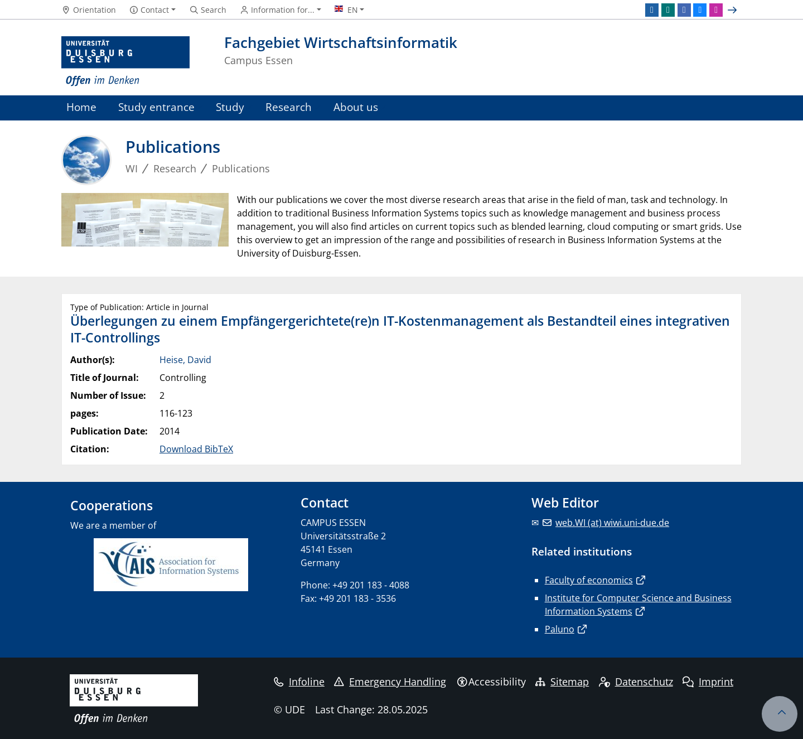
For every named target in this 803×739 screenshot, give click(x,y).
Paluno (559, 629)
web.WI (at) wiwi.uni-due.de (612, 522)
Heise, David (185, 360)
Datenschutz (636, 681)
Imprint (708, 681)
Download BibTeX (196, 449)
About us (355, 106)
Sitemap (562, 681)
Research (288, 106)
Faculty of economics (589, 580)
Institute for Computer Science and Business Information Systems (638, 604)
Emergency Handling (390, 681)
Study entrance (156, 106)
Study (230, 106)
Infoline (299, 681)
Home (81, 106)
